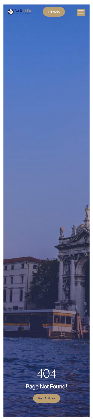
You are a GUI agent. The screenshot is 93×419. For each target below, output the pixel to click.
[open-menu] (81, 12)
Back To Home (46, 398)
